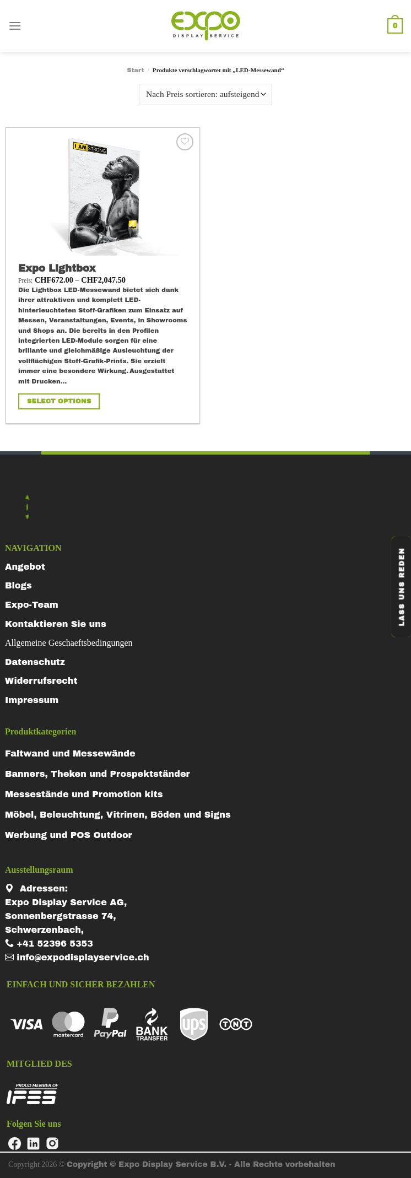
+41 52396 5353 (49, 943)
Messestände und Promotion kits (84, 794)
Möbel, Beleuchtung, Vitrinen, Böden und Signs (118, 814)
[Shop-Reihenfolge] (205, 94)
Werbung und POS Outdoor (68, 835)
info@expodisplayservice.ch (77, 957)
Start (135, 70)
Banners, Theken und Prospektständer (97, 774)
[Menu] (14, 25)
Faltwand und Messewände (70, 753)
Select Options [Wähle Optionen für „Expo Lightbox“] (59, 401)
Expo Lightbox (56, 268)
